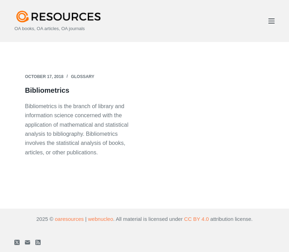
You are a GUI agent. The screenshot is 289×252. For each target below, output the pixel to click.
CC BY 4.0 (196, 219)
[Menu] (271, 21)
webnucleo (100, 219)
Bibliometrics (47, 90)
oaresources (69, 219)
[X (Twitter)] (17, 242)
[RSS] (38, 242)
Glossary (82, 76)
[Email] (27, 242)
